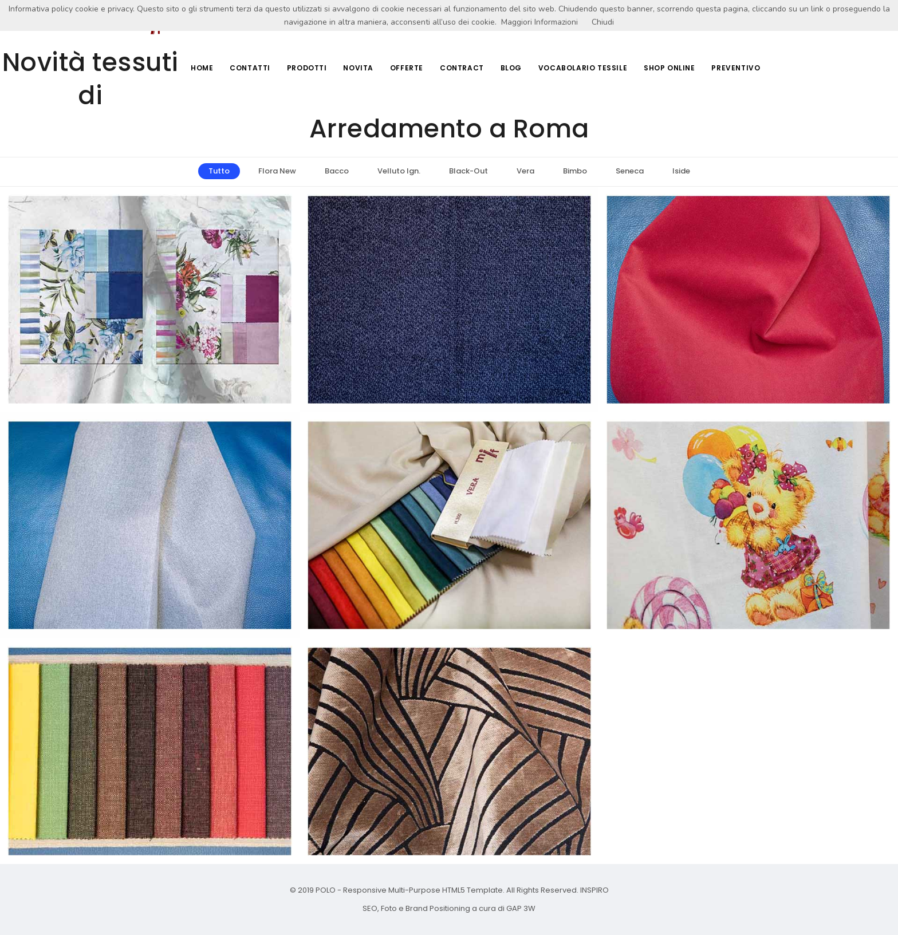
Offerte (403, 68)
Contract (459, 68)
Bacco (337, 170)
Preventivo (735, 68)
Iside (681, 170)
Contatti (244, 68)
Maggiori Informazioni (539, 22)
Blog (508, 68)
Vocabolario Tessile (581, 68)
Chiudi (603, 22)
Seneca (630, 170)
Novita (354, 68)
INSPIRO (593, 890)
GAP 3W (520, 908)
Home (195, 68)
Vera (525, 170)
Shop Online (668, 68)
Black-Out (468, 170)
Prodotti (302, 68)
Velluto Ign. (398, 170)
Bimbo (575, 170)
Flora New (277, 170)
